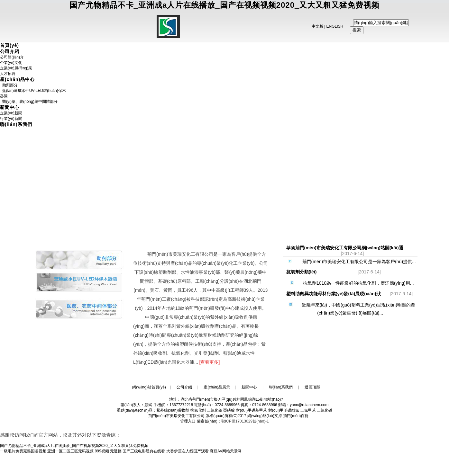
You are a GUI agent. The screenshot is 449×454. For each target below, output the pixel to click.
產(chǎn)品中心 (17, 79)
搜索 (357, 30)
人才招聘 (7, 73)
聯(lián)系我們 (16, 124)
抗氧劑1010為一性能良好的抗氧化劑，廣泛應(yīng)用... (352, 283)
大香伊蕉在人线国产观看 (187, 451)
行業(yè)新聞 (11, 118)
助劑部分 (9, 85)
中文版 (317, 26)
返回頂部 (312, 387)
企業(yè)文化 (11, 62)
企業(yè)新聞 (11, 113)
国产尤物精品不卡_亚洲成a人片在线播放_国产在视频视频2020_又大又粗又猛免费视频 (224, 5)
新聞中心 (9, 107)
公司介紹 (9, 51)
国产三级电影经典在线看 (144, 451)
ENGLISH (335, 26)
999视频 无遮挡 (108, 451)
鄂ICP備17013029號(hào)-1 (245, 421)
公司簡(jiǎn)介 (12, 57)
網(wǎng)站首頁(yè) (149, 387)
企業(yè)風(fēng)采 (16, 68)
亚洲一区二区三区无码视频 (70, 451)
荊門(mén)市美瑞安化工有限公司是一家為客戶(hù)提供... (352, 261)
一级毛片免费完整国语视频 (23, 451)
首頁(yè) (9, 45)
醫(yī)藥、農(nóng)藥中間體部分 (29, 101)
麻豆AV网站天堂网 (226, 451)
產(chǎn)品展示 (217, 387)
